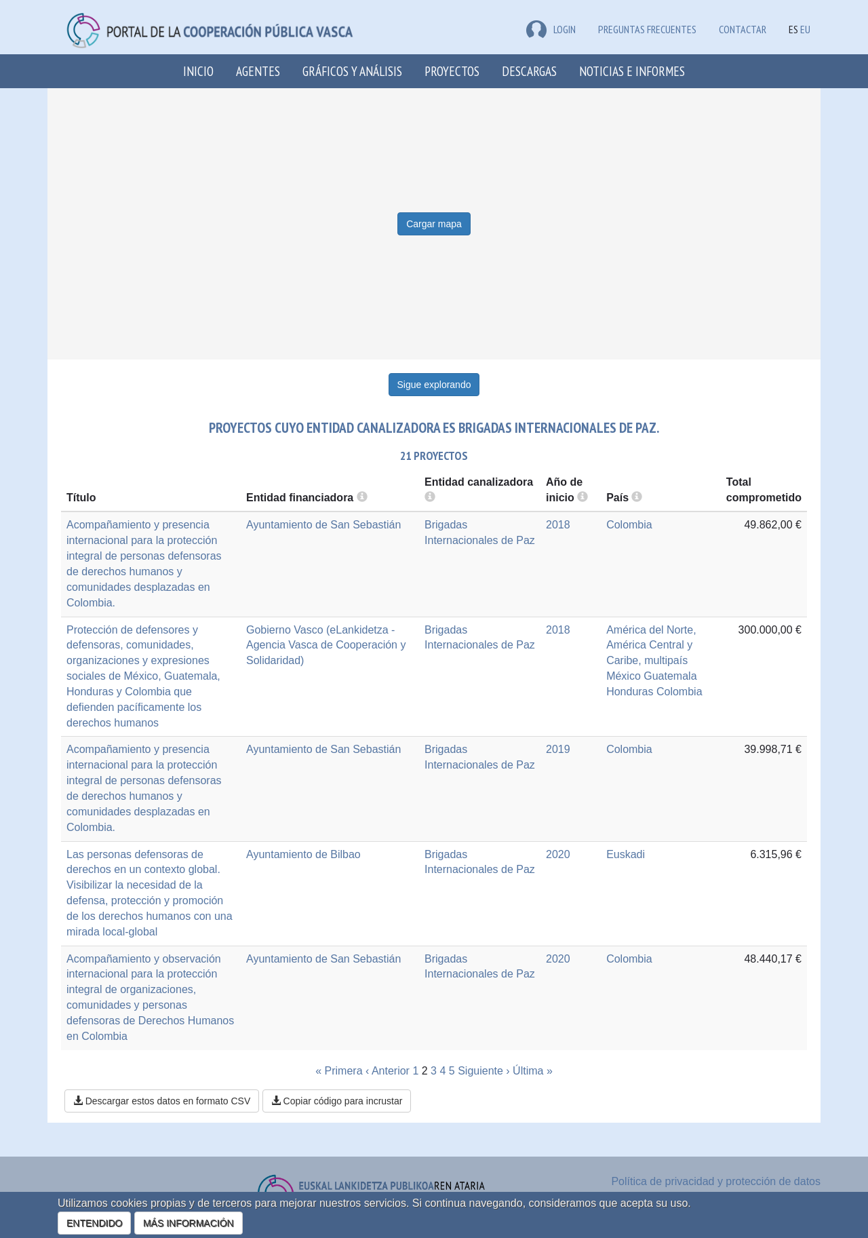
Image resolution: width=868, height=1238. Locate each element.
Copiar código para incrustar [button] (337, 1101)
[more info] (582, 497)
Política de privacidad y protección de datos (716, 1181)
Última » (533, 1071)
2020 (558, 854)
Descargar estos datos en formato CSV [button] (161, 1101)
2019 (558, 749)
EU (805, 29)
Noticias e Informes (632, 70)
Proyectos (452, 70)
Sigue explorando (434, 384)
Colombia (629, 524)
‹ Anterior (388, 1071)
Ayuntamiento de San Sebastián (323, 524)
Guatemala (670, 676)
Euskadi (625, 854)
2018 (558, 524)
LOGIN (551, 29)
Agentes (258, 70)
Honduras (629, 691)
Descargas (529, 70)
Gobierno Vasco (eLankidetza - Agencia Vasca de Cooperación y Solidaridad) (326, 645)
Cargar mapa (434, 223)
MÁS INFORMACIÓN (188, 1223)
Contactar (742, 29)
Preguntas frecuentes (647, 29)
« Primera (338, 1071)
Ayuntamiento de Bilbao (303, 854)
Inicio (198, 70)
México (623, 676)
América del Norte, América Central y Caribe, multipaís (651, 645)
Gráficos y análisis (352, 70)
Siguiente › (484, 1071)
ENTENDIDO (94, 1223)
